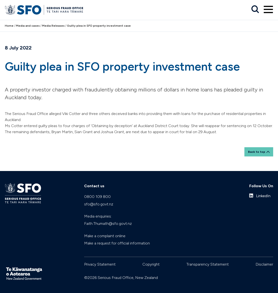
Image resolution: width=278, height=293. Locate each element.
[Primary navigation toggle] (268, 9)
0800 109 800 (97, 196)
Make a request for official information (117, 243)
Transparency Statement (207, 264)
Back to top (256, 152)
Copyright (151, 264)
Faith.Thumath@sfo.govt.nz (108, 223)
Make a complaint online (104, 236)
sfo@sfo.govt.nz (98, 204)
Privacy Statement (100, 264)
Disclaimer (264, 264)
